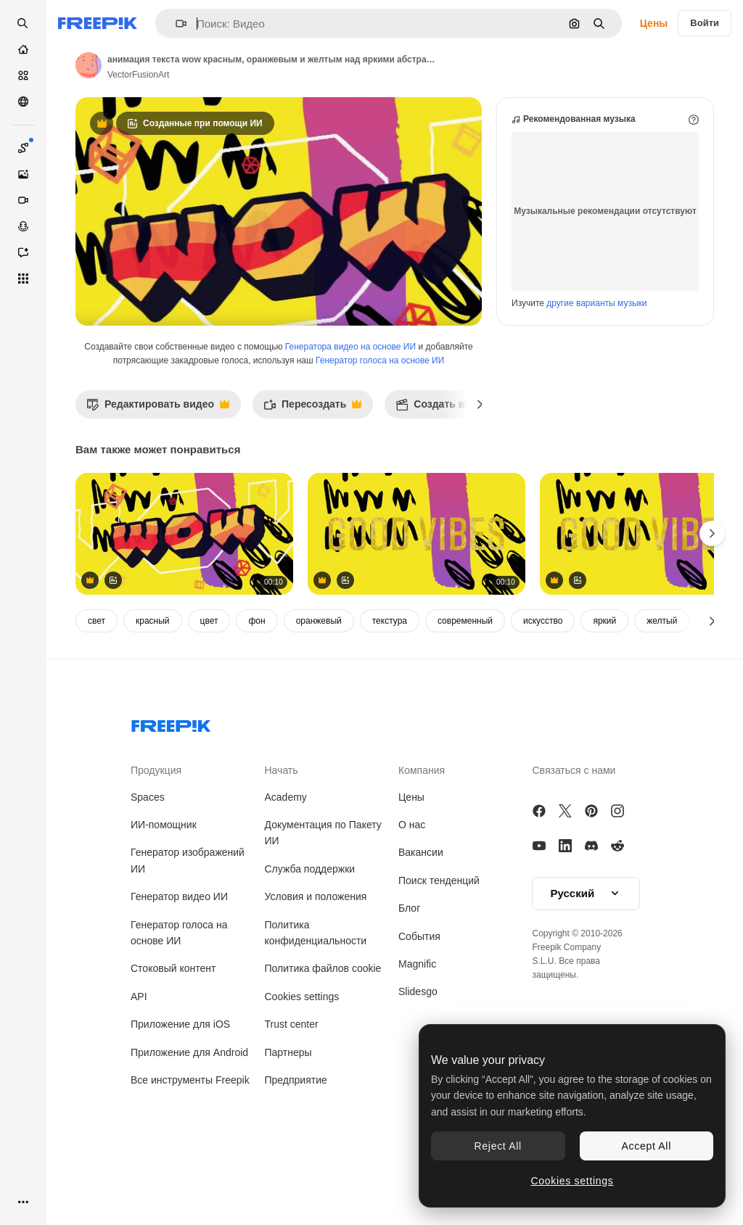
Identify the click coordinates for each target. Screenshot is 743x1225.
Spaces (148, 859)
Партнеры (288, 1114)
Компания (421, 832)
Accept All (646, 1146)
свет (96, 682)
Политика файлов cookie (323, 1030)
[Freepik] (97, 23)
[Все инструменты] (23, 278)
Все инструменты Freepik (190, 1141)
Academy (286, 859)
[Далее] (480, 465)
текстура (389, 682)
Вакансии (420, 914)
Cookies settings (302, 1058)
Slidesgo (418, 1053)
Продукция (156, 832)
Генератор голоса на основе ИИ (380, 422)
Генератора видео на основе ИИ (350, 408)
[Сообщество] (23, 101)
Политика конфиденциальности (316, 994)
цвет (209, 682)
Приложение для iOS (180, 1086)
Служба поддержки (310, 930)
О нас (411, 886)
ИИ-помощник (164, 886)
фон (256, 682)
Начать (281, 832)
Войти (704, 22)
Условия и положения (316, 958)
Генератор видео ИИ (179, 958)
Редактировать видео (157, 469)
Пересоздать (312, 469)
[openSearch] (23, 23)
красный (153, 682)
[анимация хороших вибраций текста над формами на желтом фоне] (416, 596)
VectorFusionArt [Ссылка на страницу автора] (138, 75)
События (419, 998)
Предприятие (296, 1141)
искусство (542, 682)
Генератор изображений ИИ (188, 922)
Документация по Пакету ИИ (323, 894)
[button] (175, 23)
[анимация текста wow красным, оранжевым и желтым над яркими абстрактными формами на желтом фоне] (184, 596)
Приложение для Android (189, 1114)
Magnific (417, 1025)
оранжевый (319, 682)
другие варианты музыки (596, 365)
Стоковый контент (173, 1030)
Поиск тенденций (439, 942)
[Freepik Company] (171, 785)
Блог (409, 970)
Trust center (292, 1086)
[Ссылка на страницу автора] (88, 65)
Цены (654, 23)
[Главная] (23, 49)
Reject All (498, 1146)
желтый (661, 682)
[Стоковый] (23, 75)
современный (465, 682)
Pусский (586, 955)
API (139, 1058)
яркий (604, 682)
